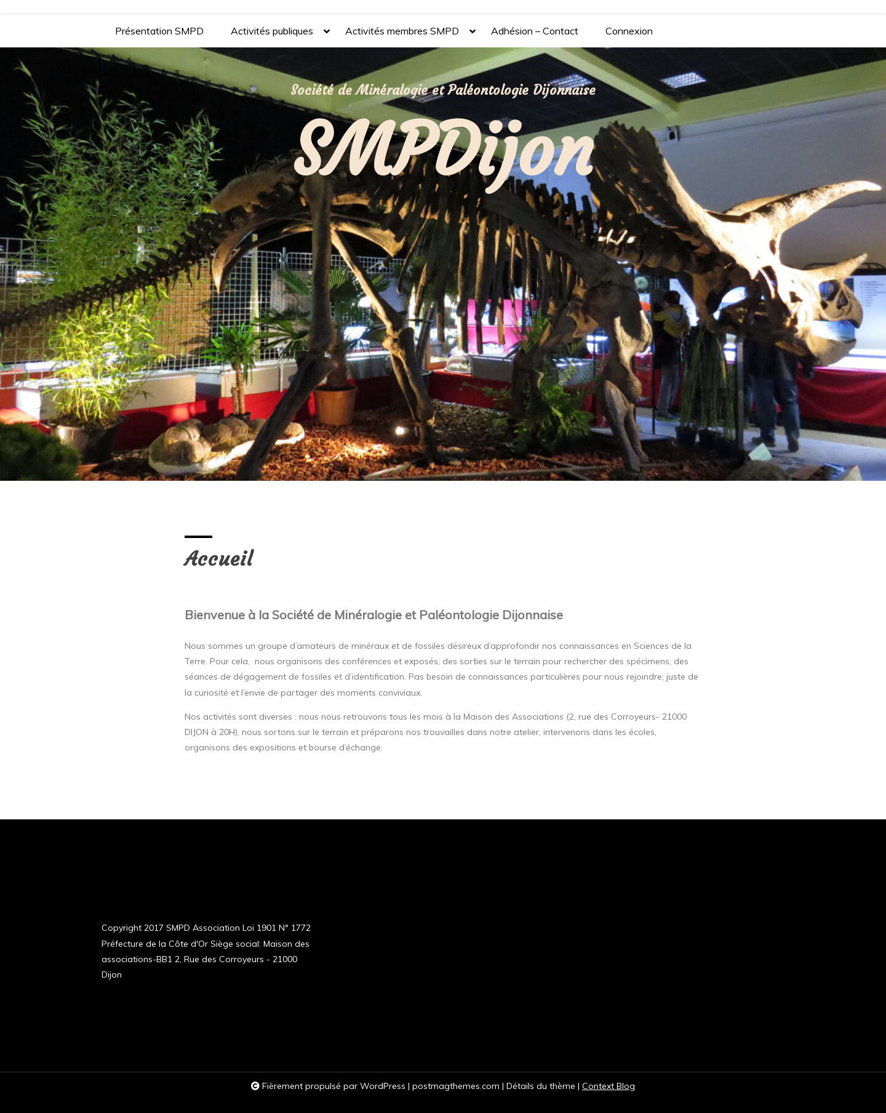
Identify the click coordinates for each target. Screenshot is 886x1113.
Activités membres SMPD (402, 36)
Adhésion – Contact (534, 31)
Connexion (629, 31)
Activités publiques (272, 36)
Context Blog (608, 1085)
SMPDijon (443, 150)
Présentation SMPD (159, 31)
